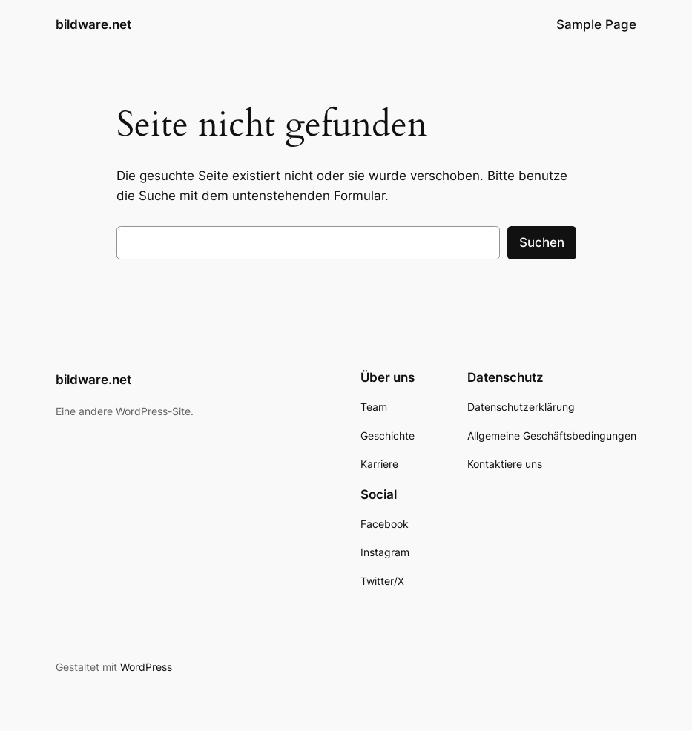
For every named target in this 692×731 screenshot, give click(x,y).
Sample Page (596, 24)
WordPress (146, 667)
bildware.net (93, 24)
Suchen (541, 242)
